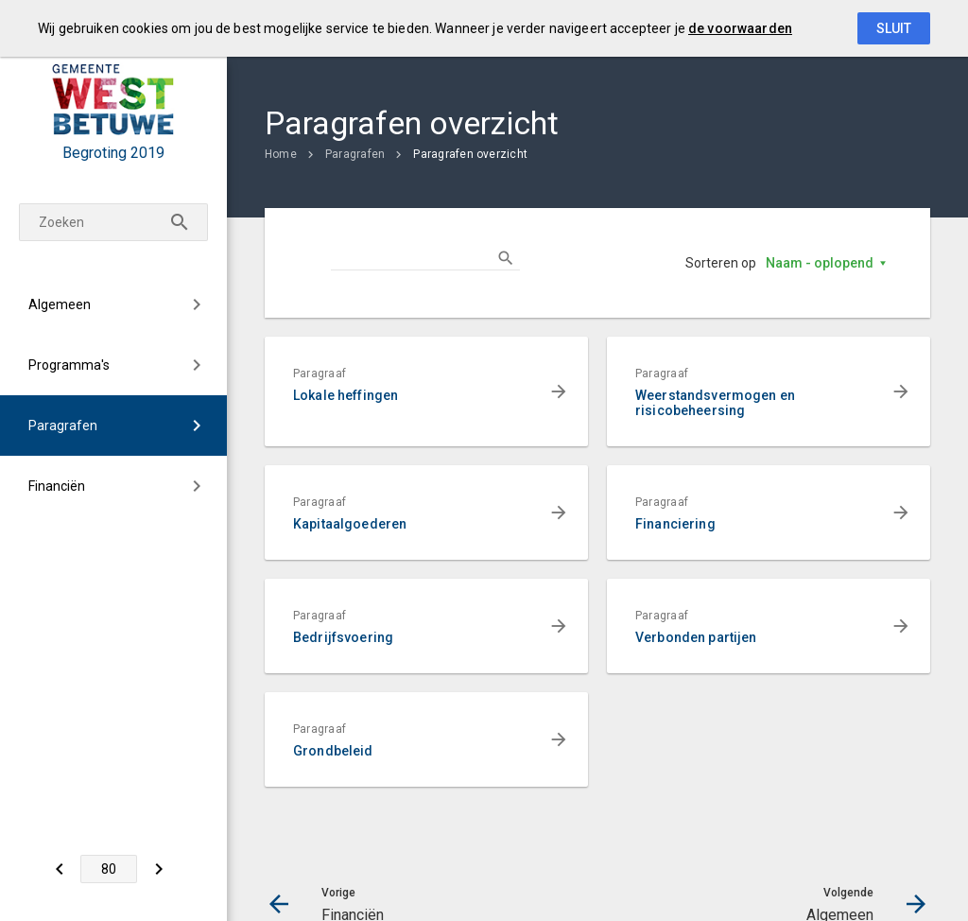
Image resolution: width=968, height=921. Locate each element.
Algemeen (59, 304)
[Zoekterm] (113, 222)
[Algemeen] (158, 869)
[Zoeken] (180, 222)
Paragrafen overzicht (470, 154)
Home (281, 154)
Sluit (893, 28)
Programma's (69, 365)
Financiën (56, 486)
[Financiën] (59, 869)
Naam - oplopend (819, 262)
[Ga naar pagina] (108, 869)
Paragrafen (62, 425)
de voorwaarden (740, 28)
